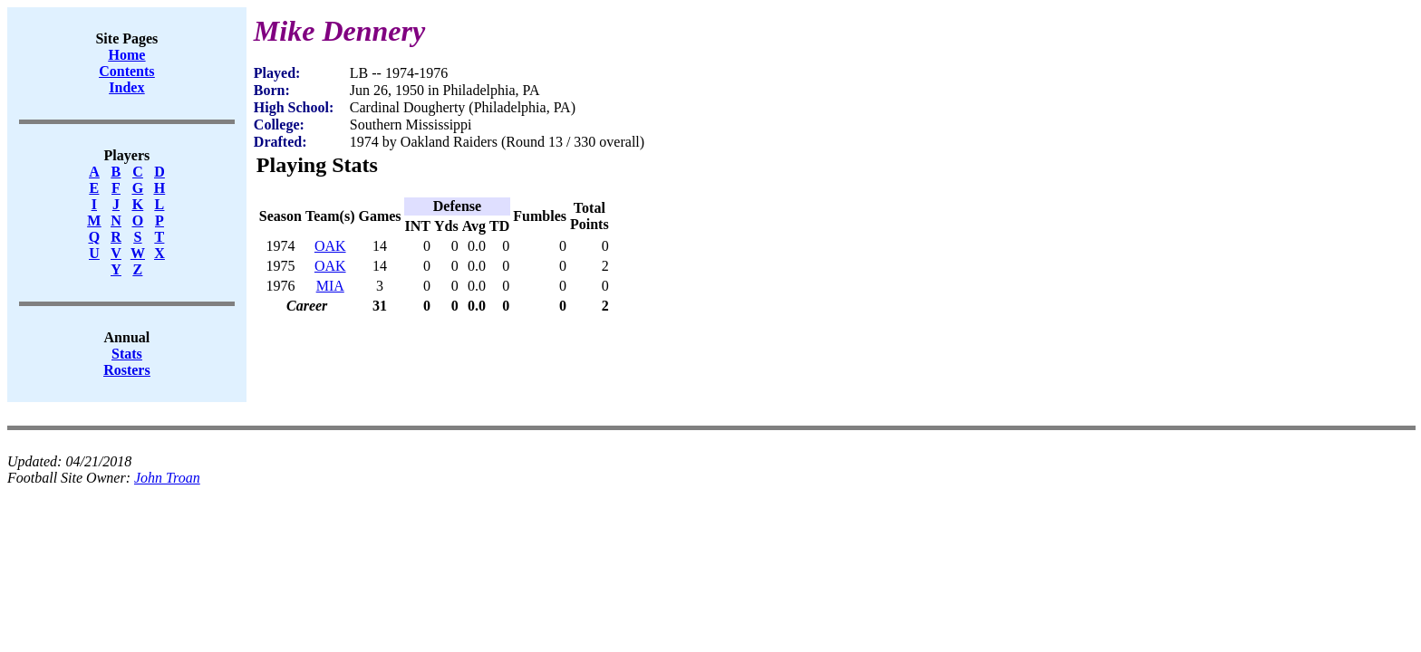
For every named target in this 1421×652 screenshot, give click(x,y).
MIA (330, 285)
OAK (330, 246)
